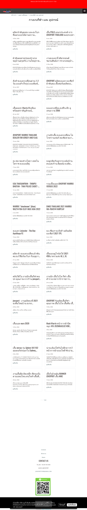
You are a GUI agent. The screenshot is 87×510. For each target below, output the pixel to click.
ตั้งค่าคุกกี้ (62, 505)
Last (45, 400)
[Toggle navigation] (85, 11)
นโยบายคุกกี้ (19, 507)
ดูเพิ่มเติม (15, 49)
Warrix (43, 457)
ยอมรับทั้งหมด (72, 505)
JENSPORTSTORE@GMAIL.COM (43, 471)
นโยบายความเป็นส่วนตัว (49, 505)
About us (43, 453)
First (42, 400)
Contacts (43, 449)
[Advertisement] (43, 423)
